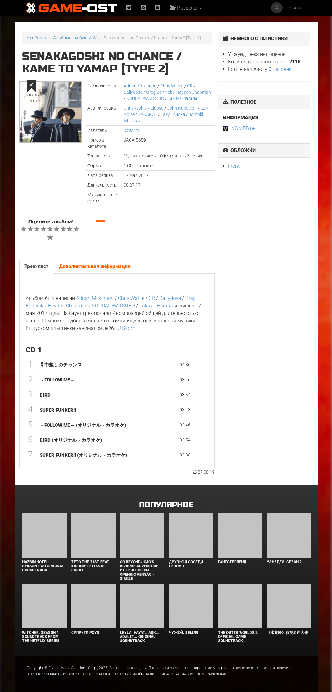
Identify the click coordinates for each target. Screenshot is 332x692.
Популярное (166, 505)
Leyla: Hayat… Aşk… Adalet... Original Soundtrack (139, 636)
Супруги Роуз (85, 632)
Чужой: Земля (183, 632)
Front (234, 166)
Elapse (157, 108)
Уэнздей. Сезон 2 (284, 562)
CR (190, 85)
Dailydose (133, 92)
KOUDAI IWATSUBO (145, 98)
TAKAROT (147, 114)
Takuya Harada (182, 98)
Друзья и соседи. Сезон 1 (186, 564)
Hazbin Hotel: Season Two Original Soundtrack (43, 566)
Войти (294, 8)
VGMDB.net (244, 128)
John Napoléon (182, 108)
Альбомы (36, 37)
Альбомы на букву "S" (75, 37)
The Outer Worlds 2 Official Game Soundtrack (238, 636)
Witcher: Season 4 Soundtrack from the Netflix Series (41, 636)
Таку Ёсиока (173, 114)
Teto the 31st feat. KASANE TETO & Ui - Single (90, 566)
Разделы (186, 8)
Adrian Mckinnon (140, 85)
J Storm (131, 130)
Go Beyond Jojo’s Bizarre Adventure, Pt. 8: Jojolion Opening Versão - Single (139, 570)
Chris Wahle (171, 85)
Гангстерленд (232, 562)
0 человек (280, 69)
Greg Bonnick (159, 92)
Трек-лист (36, 266)
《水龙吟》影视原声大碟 (287, 632)
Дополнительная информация (95, 266)
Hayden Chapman (193, 92)
